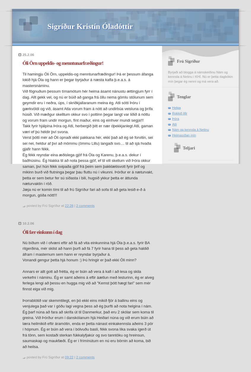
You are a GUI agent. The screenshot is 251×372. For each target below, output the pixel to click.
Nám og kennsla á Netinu (190, 129)
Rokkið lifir (179, 113)
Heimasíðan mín (184, 135)
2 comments (85, 205)
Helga (176, 107)
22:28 (69, 205)
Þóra (175, 118)
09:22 (69, 357)
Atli (174, 124)
